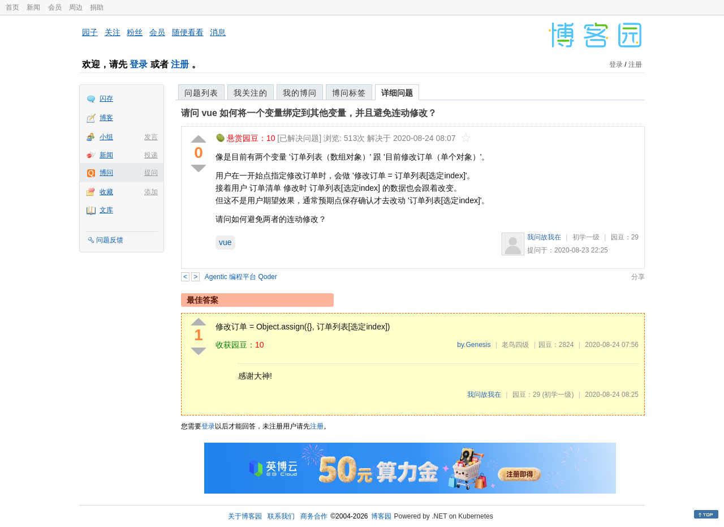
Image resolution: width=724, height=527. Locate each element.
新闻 (33, 7)
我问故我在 (544, 237)
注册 (180, 64)
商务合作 (313, 516)
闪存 (106, 98)
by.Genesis (473, 345)
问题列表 (201, 92)
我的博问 (300, 92)
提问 (151, 173)
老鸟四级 (515, 345)
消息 (218, 32)
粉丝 (135, 32)
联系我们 (281, 516)
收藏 (106, 192)
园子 (90, 32)
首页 (12, 7)
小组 (106, 137)
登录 (139, 64)
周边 (76, 7)
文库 (106, 210)
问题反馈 (109, 240)
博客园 (381, 516)
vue (225, 242)
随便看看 (188, 32)
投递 (151, 155)
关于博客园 (245, 516)
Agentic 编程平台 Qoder (241, 277)
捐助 (97, 7)
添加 (151, 192)
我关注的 (251, 92)
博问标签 (349, 92)
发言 (151, 137)
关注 (112, 32)
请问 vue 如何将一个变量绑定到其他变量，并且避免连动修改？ (309, 113)
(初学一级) (558, 395)
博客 (106, 118)
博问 (106, 173)
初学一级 (586, 237)
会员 (55, 7)
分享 (638, 277)
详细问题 (397, 92)
